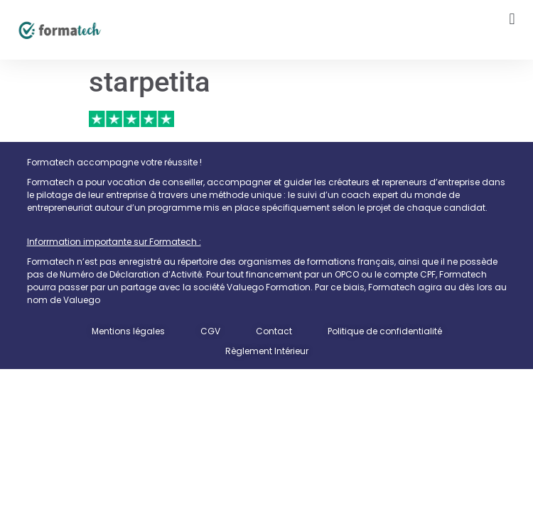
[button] (512, 19)
